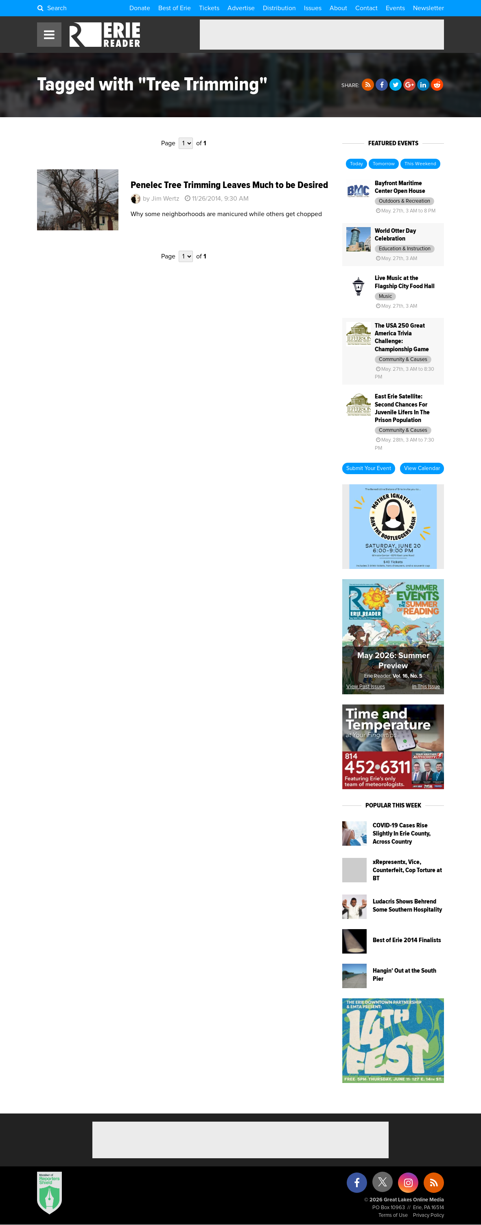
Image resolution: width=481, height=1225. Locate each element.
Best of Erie (174, 8)
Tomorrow (384, 164)
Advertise (241, 8)
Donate (139, 8)
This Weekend (420, 164)
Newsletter (428, 8)
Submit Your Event (368, 468)
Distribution (279, 8)
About (338, 8)
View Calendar (422, 468)
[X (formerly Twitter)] (382, 1185)
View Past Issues (365, 686)
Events (395, 8)
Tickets (209, 8)
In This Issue (426, 686)
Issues (312, 8)
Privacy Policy (428, 1215)
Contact (366, 8)
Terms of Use (393, 1215)
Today (356, 164)
